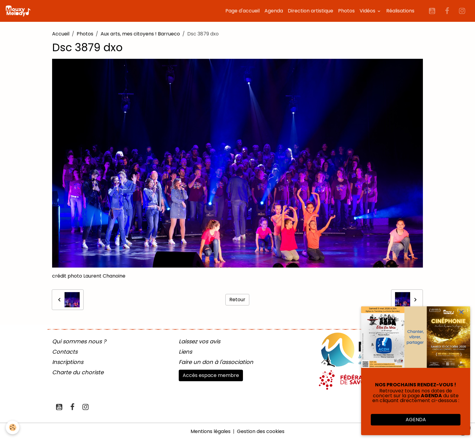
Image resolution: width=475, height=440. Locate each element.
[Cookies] (13, 427)
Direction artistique (310, 10)
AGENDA (416, 419)
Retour (237, 299)
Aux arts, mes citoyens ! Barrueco (140, 33)
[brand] (19, 11)
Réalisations (400, 10)
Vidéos (368, 10)
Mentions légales (211, 431)
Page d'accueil (242, 10)
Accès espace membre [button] (211, 375)
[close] (461, 312)
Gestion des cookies (260, 431)
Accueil (60, 33)
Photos (346, 10)
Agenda (273, 10)
